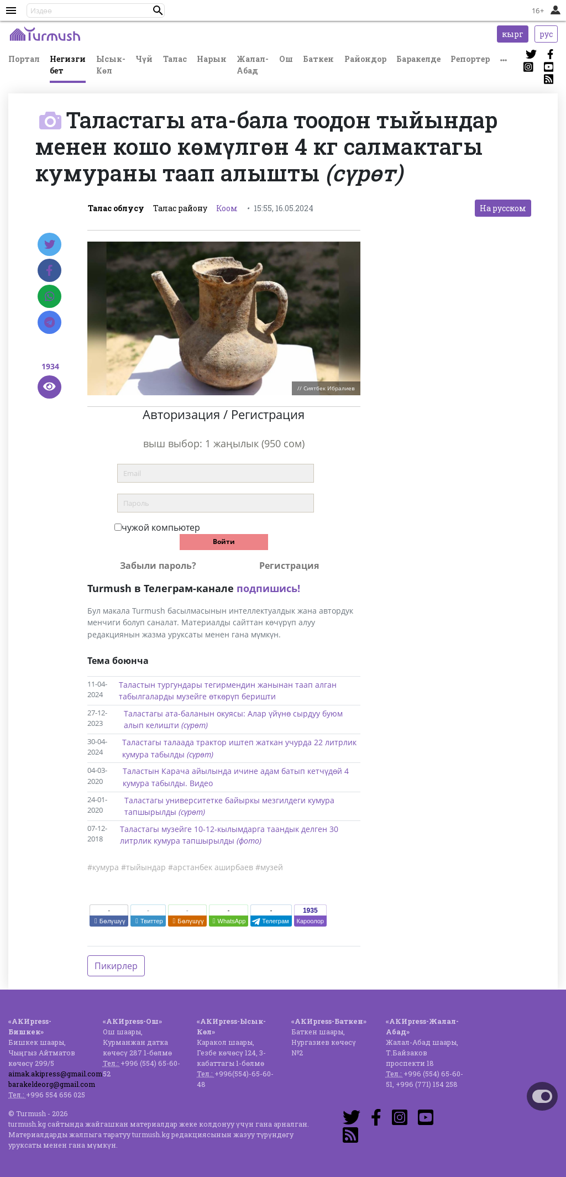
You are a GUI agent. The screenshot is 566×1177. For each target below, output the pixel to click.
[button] (158, 10)
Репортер (470, 59)
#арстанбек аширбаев (210, 867)
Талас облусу (116, 208)
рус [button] (546, 34)
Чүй (144, 59)
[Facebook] (49, 270)
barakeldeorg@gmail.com (51, 1084)
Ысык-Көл (110, 65)
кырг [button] (512, 34)
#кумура (103, 867)
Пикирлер (116, 966)
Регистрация (289, 565)
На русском (503, 208)
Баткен (318, 59)
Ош (286, 59)
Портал (24, 59)
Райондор (365, 59)
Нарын (212, 59)
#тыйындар (143, 867)
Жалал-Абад (253, 65)
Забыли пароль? (158, 565)
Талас (175, 59)
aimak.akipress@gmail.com (55, 1073)
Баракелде (418, 59)
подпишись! (268, 588)
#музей (269, 867)
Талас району (180, 208)
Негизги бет (68, 65)
